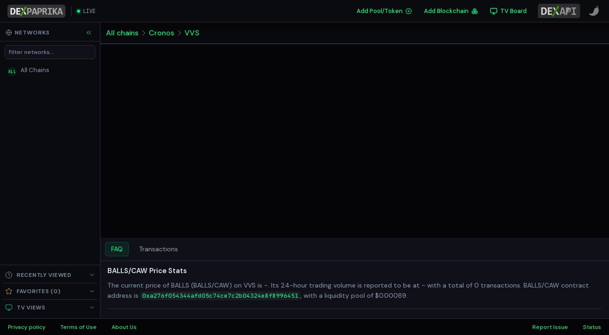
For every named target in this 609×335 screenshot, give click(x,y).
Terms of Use (78, 327)
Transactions (158, 249)
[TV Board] (508, 11)
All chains (122, 33)
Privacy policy (27, 327)
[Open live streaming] (86, 11)
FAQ (117, 249)
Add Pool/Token (384, 11)
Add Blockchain (451, 11)
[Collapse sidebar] (88, 32)
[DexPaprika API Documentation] (559, 11)
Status (592, 327)
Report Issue (550, 327)
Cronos (162, 33)
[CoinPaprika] (594, 11)
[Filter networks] (50, 52)
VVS (192, 33)
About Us (124, 327)
